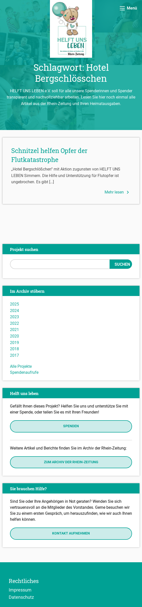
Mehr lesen (118, 192)
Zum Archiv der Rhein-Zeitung (71, 462)
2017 (14, 355)
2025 (14, 304)
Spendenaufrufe (24, 372)
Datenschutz (21, 597)
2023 (14, 316)
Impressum (20, 589)
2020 (14, 336)
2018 (14, 348)
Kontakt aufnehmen (71, 533)
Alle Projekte (21, 366)
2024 (14, 310)
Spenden (71, 426)
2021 (14, 329)
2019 (14, 342)
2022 (14, 323)
